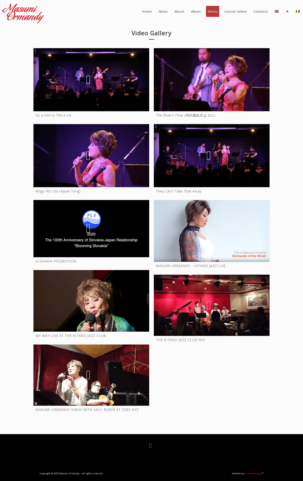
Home (147, 11)
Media (213, 11)
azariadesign (253, 473)
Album (196, 11)
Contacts (261, 11)
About (179, 11)
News (163, 11)
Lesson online (235, 11)
